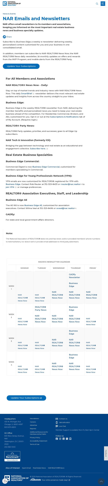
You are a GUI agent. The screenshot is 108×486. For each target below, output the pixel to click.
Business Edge (13, 184)
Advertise (33, 425)
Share (7, 36)
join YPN (11, 187)
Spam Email (26, 468)
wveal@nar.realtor (66, 208)
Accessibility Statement (38, 441)
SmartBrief (27, 93)
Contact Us (63, 419)
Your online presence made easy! (56, 480)
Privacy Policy (35, 437)
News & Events (9, 14)
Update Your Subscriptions (21, 66)
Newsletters (34, 418)
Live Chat (62, 426)
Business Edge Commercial (46, 167)
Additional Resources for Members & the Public (39, 433)
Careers (33, 422)
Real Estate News (39, 468)
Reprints (33, 428)
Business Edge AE (33, 205)
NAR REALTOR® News (56, 468)
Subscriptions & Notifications (64, 117)
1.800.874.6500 (64, 422)
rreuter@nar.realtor (71, 184)
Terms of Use (34, 444)
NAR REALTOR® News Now (23, 298)
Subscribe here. (39, 148)
